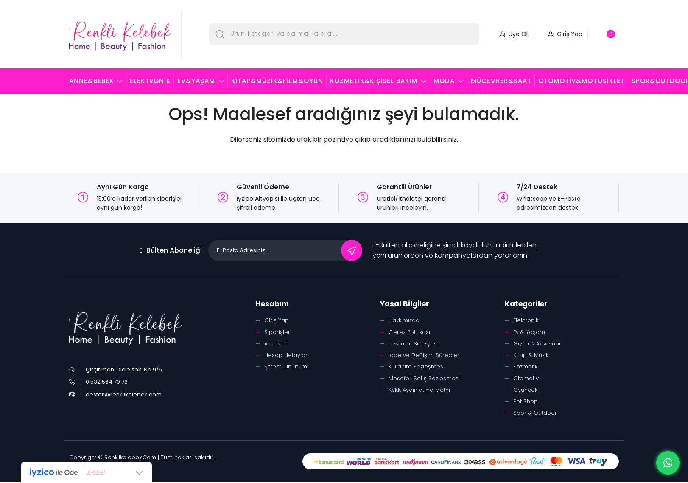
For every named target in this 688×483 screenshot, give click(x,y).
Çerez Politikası (409, 332)
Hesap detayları (286, 355)
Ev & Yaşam (529, 332)
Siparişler (277, 332)
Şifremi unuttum (285, 367)
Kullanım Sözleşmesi (417, 367)
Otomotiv (526, 379)
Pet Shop (525, 402)
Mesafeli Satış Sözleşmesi (424, 379)
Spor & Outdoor (535, 414)
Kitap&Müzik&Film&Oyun (277, 80)
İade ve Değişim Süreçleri (425, 355)
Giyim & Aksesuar (537, 344)
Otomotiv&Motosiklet (581, 80)
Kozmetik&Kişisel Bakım (373, 80)
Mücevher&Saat (501, 80)
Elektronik (150, 80)
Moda (444, 80)
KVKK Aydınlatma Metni (419, 390)
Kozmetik (525, 367)
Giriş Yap (276, 320)
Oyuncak (525, 390)
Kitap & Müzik (530, 355)
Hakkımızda (404, 320)
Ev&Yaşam (196, 80)
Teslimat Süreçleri (414, 344)
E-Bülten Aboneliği (170, 250)
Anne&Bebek (91, 80)
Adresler (276, 344)
